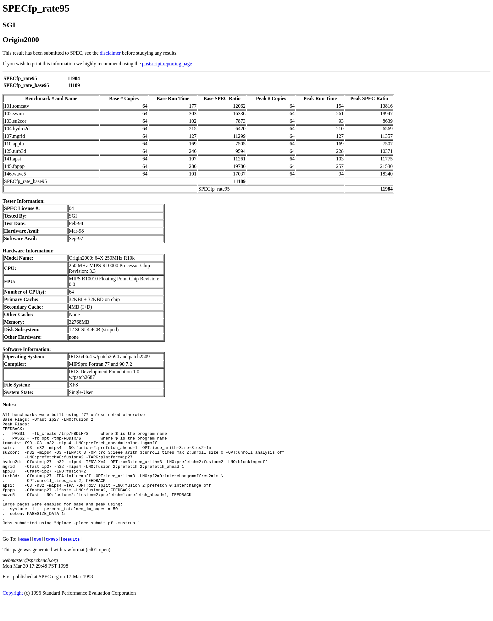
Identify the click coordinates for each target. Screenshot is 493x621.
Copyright (13, 615)
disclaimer (110, 53)
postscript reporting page (167, 63)
